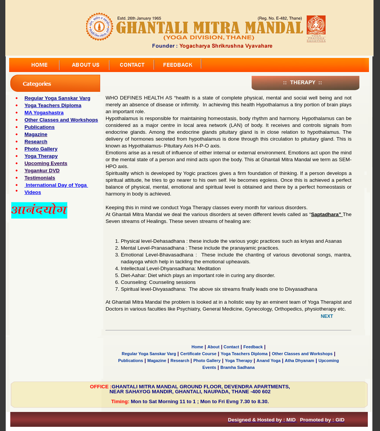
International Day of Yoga (56, 185)
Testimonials (39, 178)
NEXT (327, 316)
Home (198, 346)
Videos (32, 192)
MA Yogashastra (44, 112)
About (213, 346)
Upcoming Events (45, 163)
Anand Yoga (269, 360)
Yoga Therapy (238, 360)
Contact (230, 346)
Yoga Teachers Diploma (244, 353)
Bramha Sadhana (237, 367)
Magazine (157, 360)
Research (180, 360)
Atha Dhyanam (299, 360)
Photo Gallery (207, 360)
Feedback (253, 346)
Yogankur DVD (41, 170)
